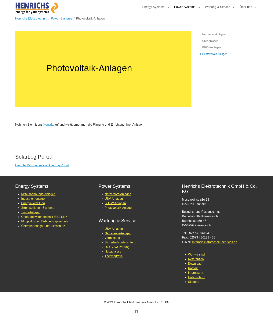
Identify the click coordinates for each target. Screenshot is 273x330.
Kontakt (49, 131)
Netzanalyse (113, 258)
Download (195, 270)
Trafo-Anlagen (30, 219)
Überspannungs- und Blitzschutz (43, 232)
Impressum (195, 279)
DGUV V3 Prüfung (117, 253)
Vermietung (112, 244)
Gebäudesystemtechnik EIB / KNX (44, 223)
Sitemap (193, 288)
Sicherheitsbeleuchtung (120, 249)
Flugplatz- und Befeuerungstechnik (44, 228)
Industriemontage (33, 205)
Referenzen (196, 265)
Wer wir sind (196, 261)
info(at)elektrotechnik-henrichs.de (214, 248)
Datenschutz (196, 284)
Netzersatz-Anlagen (118, 201)
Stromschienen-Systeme (37, 214)
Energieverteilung (33, 210)
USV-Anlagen (114, 205)
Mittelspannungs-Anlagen (38, 201)
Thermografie (114, 262)
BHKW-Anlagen (115, 210)
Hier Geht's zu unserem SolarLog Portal (42, 172)
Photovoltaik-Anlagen (119, 214)
